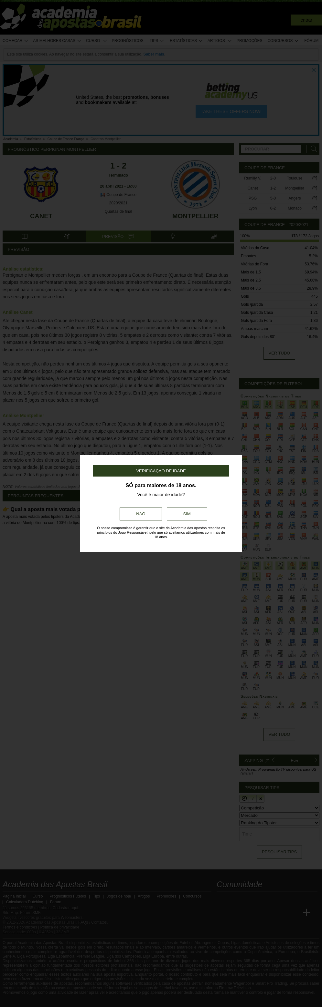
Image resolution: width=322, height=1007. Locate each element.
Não (140, 513)
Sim (187, 513)
